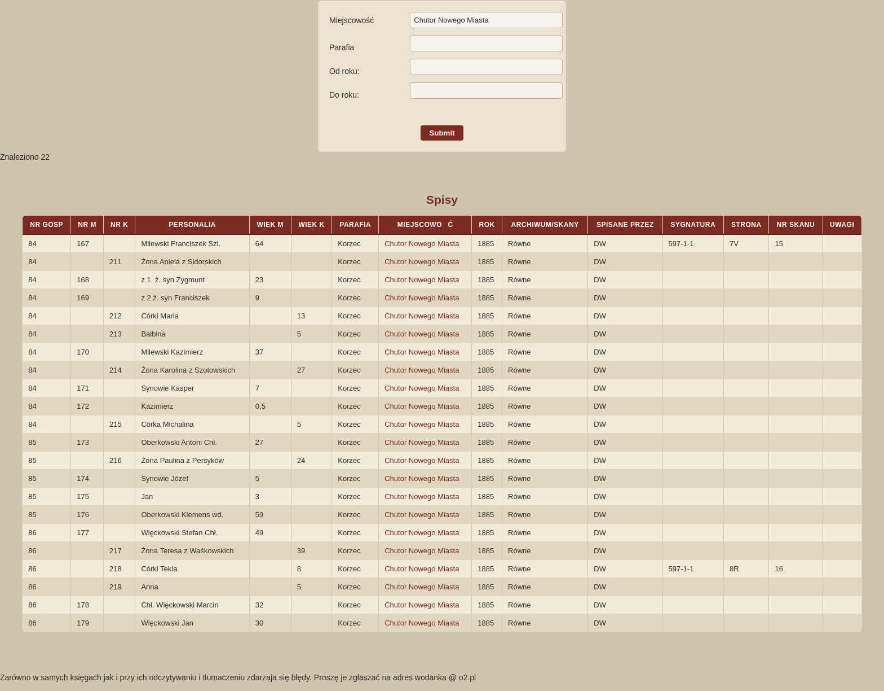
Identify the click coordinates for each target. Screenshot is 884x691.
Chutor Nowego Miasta (421, 243)
